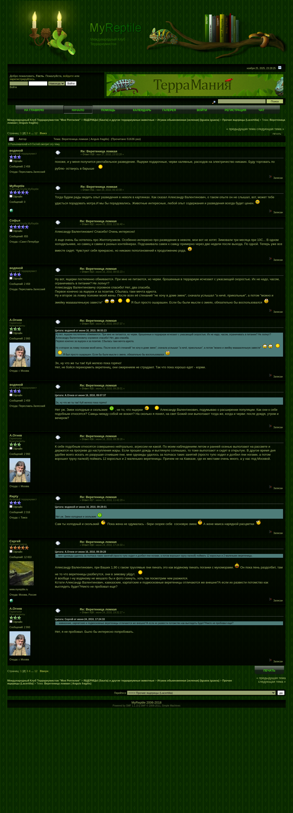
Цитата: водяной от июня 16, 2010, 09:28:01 (81, 507)
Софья (14, 220)
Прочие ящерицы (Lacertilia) (240, 119)
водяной (16, 150)
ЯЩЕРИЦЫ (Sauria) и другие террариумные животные (119, 119)
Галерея (169, 110)
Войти (202, 110)
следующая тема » (270, 129)
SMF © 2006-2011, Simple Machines (160, 705)
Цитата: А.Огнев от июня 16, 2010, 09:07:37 (80, 395)
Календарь (142, 110)
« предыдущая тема (241, 129)
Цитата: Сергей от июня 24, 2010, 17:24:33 (80, 619)
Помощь (108, 110)
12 (36, 133)
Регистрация (235, 110)
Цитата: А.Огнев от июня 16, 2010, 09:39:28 (80, 551)
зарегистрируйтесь (22, 79)
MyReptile (16, 186)
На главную (34, 110)
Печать (277, 134)
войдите (68, 75)
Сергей (14, 541)
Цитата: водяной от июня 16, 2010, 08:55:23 (81, 330)
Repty (13, 496)
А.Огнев (15, 320)
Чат (261, 110)
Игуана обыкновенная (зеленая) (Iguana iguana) (188, 119)
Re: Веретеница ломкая (99, 151)
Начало (78, 110)
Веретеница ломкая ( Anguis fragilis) (67, 683)
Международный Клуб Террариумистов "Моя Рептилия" (44, 119)
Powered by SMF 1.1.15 (126, 705)
